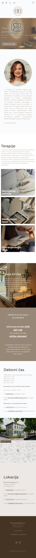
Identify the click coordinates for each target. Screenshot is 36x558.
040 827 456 (9, 407)
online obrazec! (18, 336)
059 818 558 (9, 394)
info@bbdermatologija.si (15, 411)
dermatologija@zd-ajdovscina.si (17, 398)
